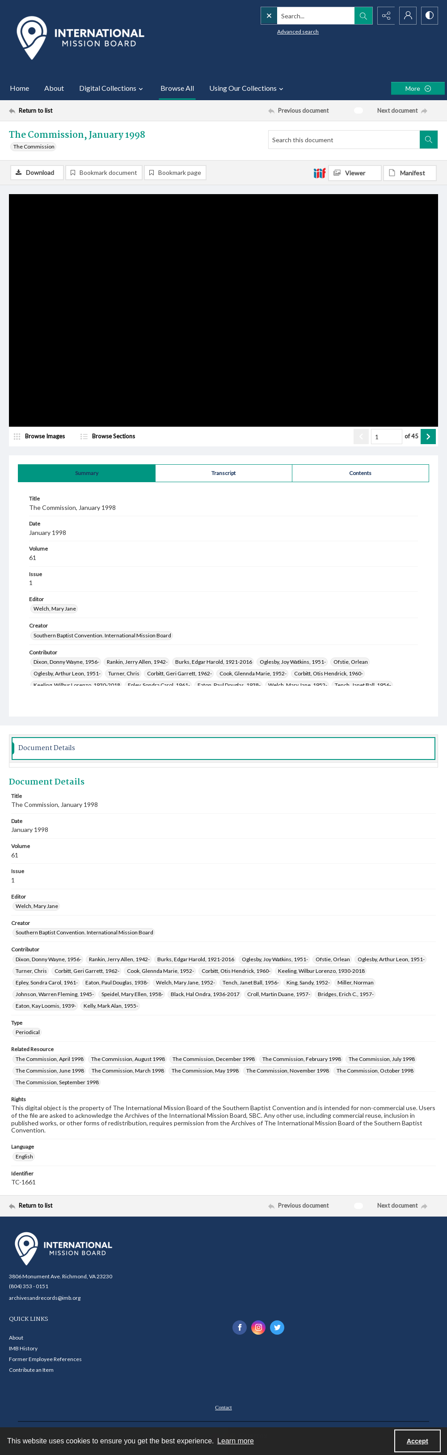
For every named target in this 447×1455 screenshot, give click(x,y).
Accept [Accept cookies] (417, 1441)
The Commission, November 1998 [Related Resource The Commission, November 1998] (287, 1070)
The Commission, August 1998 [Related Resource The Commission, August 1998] (128, 1059)
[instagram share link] (258, 1327)
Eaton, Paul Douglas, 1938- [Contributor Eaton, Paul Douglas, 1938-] (229, 685)
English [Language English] (24, 1156)
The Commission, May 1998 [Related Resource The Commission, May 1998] (205, 1070)
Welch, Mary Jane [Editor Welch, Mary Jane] (55, 608)
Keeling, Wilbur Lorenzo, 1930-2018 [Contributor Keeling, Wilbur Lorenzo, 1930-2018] (77, 685)
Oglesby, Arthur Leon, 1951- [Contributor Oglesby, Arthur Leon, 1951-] (67, 673)
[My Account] (406, 15)
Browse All (177, 88)
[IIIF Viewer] (355, 173)
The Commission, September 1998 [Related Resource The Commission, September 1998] (57, 1082)
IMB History (23, 1348)
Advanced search (279, 31)
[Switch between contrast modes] (429, 15)
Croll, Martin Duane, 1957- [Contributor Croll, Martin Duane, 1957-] (278, 994)
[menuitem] (223, 1406)
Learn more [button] (235, 1441)
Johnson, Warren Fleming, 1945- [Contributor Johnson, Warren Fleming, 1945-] (55, 994)
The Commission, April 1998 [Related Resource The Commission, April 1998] (50, 1059)
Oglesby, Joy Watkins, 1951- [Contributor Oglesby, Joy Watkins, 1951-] (293, 661)
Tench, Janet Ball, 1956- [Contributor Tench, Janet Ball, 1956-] (363, 685)
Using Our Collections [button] (247, 88)
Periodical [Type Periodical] (28, 1032)
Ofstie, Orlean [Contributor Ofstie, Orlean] (350, 661)
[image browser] (42, 436)
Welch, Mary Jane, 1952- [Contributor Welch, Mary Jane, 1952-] (297, 685)
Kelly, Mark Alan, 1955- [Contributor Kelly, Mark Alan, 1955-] (111, 1005)
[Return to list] (67, 110)
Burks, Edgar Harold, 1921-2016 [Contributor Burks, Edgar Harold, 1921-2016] (213, 661)
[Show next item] (428, 436)
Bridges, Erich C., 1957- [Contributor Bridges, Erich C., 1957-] (346, 994)
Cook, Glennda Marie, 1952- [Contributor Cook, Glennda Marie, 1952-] (253, 673)
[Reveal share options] (384, 15)
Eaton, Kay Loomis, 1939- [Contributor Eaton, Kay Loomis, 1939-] (46, 1005)
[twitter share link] (277, 1327)
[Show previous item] (361, 436)
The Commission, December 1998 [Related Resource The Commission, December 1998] (214, 1059)
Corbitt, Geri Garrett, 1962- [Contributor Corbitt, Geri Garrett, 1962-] (179, 673)
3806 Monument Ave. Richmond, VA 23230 (60, 1276)
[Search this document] (344, 139)
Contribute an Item (31, 1369)
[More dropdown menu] (418, 88)
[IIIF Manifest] (410, 173)
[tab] (86, 473)
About (54, 88)
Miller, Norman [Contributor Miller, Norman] (355, 982)
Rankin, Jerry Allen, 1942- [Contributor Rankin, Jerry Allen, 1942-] (137, 661)
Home (19, 88)
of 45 (411, 436)
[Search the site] (297, 15)
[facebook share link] (239, 1327)
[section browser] (125, 436)
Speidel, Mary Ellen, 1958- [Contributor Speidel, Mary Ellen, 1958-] (132, 994)
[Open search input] (362, 15)
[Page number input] (386, 436)
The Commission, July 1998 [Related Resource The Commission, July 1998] (382, 1059)
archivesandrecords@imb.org (44, 1297)
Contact (223, 1407)
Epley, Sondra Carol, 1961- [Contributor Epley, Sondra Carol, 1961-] (159, 685)
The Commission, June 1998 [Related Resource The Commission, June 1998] (50, 1070)
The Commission (34, 146)
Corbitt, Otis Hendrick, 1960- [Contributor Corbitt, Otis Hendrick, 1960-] (328, 673)
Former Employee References (45, 1359)
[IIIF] (319, 172)
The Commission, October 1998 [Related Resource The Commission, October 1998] (375, 1070)
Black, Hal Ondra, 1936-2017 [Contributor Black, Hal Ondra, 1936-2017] (205, 994)
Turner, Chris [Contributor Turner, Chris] (123, 673)
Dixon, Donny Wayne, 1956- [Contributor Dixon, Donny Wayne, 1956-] (66, 661)
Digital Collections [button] (112, 88)
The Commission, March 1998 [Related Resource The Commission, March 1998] (128, 1070)
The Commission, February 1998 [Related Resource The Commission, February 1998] (301, 1059)
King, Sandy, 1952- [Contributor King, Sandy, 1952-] (308, 982)
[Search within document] (429, 139)
